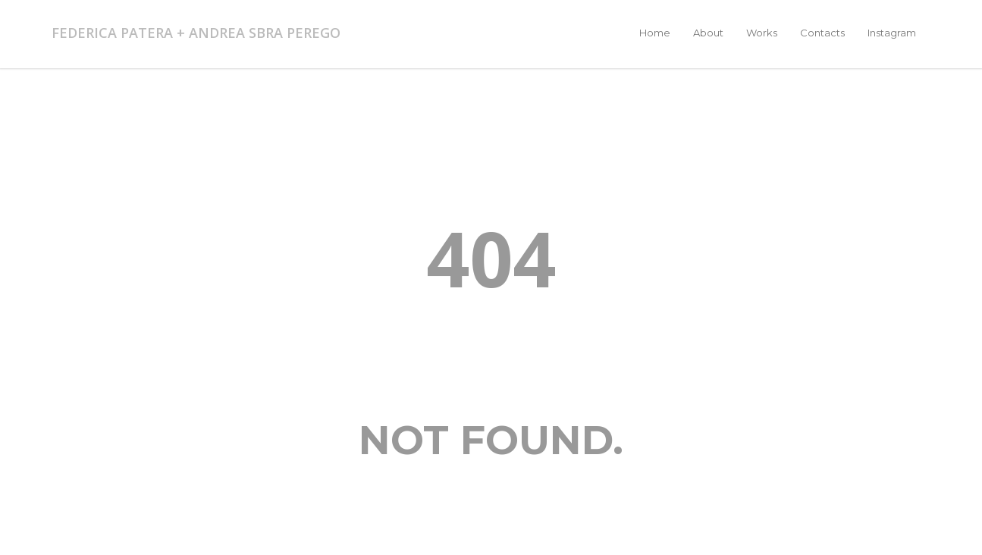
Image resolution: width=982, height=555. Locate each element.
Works (761, 33)
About (708, 33)
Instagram (891, 33)
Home (654, 33)
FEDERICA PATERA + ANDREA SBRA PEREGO (196, 33)
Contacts (822, 33)
